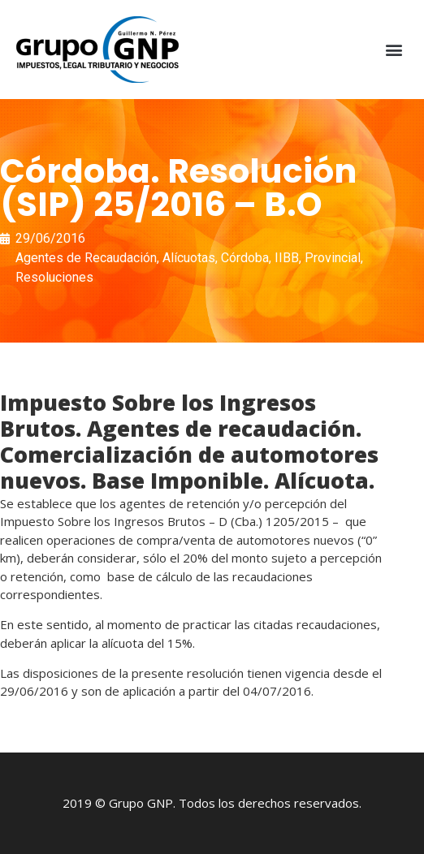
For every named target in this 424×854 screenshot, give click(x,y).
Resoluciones (54, 277)
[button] (394, 50)
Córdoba (245, 257)
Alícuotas (188, 257)
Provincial (333, 257)
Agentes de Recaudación (86, 257)
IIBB (287, 257)
